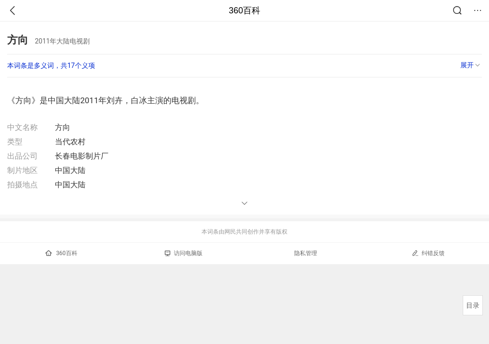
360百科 (244, 10)
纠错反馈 (428, 253)
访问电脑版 (183, 253)
